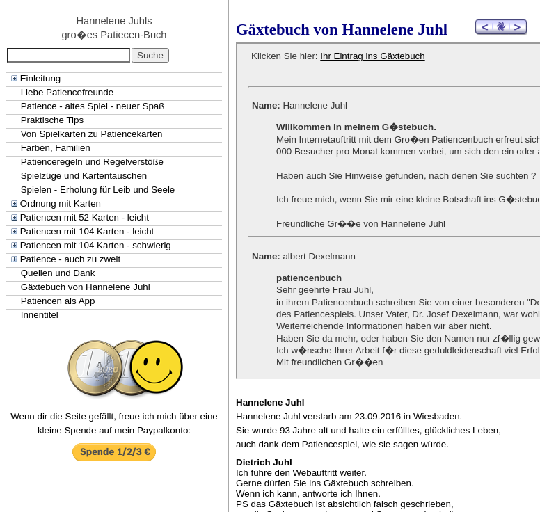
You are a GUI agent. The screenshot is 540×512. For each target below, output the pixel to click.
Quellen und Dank (58, 273)
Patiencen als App (58, 301)
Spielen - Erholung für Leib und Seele (98, 189)
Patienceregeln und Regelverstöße (92, 162)
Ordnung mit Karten (60, 203)
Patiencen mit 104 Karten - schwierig (95, 245)
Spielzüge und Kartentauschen (84, 175)
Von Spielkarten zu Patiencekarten (92, 134)
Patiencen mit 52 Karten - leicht (84, 217)
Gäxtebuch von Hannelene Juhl (85, 287)
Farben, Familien (55, 148)
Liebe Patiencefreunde (67, 92)
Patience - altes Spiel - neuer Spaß (93, 106)
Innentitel (39, 315)
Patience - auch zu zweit (70, 259)
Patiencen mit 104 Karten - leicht (87, 231)
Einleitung (40, 78)
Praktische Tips (52, 120)
